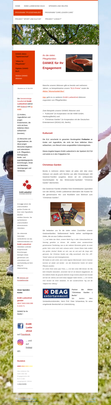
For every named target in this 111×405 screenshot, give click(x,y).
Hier (44, 97)
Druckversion (22, 399)
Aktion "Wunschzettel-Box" (53, 91)
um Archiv (23, 384)
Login (93, 399)
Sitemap (33, 399)
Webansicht (90, 401)
